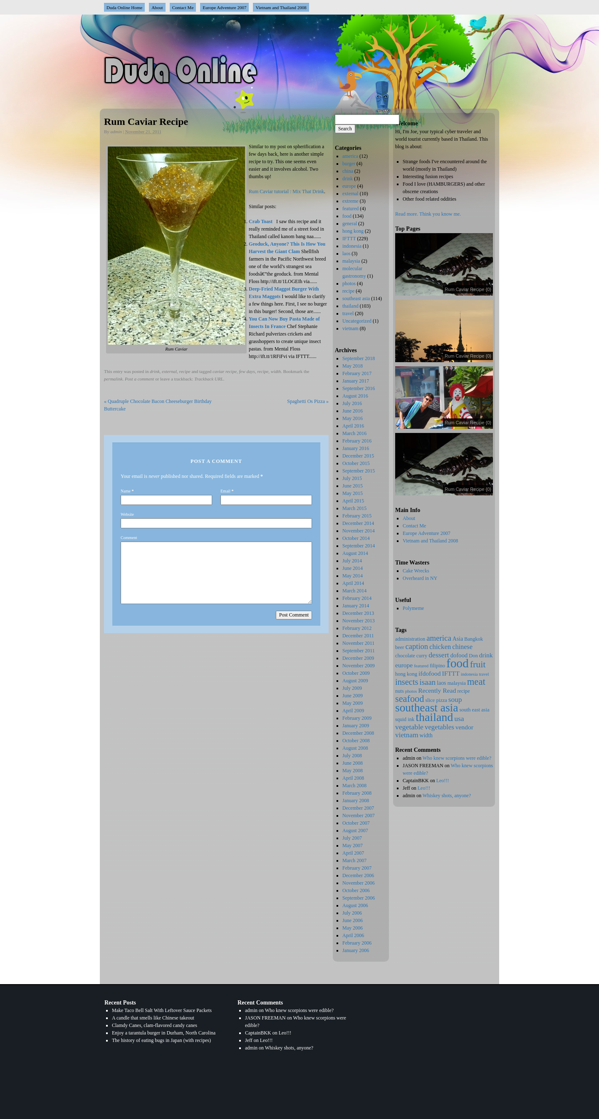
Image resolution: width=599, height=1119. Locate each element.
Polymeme (413, 608)
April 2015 (353, 501)
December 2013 (358, 613)
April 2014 (353, 583)
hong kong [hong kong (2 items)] (406, 674)
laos (346, 253)
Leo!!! (442, 780)
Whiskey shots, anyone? (447, 795)
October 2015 (356, 463)
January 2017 (355, 381)
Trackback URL (208, 378)
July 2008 (352, 755)
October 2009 (356, 673)
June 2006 (352, 920)
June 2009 (352, 696)
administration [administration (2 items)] (410, 639)
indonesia (351, 246)
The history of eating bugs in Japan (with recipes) (161, 1040)
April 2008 (353, 778)
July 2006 (352, 913)
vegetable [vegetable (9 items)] (409, 727)
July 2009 (352, 688)
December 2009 (358, 658)
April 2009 (353, 711)
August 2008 (355, 748)
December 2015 (358, 456)
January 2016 (355, 448)
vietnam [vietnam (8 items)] (406, 735)
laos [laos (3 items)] (441, 683)
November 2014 (358, 531)
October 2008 (356, 741)
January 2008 (355, 800)
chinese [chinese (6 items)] (462, 647)
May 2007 (352, 845)
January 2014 (355, 606)
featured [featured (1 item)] (421, 666)
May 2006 (352, 928)
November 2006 (358, 883)
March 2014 (354, 591)
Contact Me (183, 7)
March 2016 (354, 433)
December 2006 (358, 875)
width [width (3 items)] (426, 735)
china (347, 171)
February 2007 (356, 868)
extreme (350, 201)
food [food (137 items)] (457, 663)
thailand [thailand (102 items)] (434, 717)
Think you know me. (440, 214)
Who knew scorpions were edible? (457, 758)
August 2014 (355, 553)
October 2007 (356, 823)
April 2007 (353, 853)
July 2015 (352, 478)
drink (154, 371)
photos (349, 283)
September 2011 (358, 651)
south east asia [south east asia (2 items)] (474, 710)
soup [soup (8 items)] (455, 700)
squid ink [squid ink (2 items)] (404, 719)
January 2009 (355, 726)
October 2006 (356, 890)
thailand (350, 306)
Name (126, 491)
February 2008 (356, 793)
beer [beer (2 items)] (399, 647)
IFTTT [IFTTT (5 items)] (451, 673)
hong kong (353, 231)
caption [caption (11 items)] (416, 646)
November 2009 (358, 666)
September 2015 (358, 471)
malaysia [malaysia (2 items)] (456, 683)
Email (225, 491)
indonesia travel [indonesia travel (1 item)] (475, 674)
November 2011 (358, 643)
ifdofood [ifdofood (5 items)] (429, 673)
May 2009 (352, 703)
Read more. (406, 214)
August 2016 (355, 396)
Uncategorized (356, 321)
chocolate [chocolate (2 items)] (405, 656)
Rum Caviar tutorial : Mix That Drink (286, 191)
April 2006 (353, 935)
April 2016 (353, 426)
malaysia (351, 261)
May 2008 (352, 770)
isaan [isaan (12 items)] (428, 682)
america (350, 156)
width (276, 371)
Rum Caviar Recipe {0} (468, 289)
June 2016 (352, 411)
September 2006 (358, 898)
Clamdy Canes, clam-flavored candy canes (154, 1025)
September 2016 (358, 388)
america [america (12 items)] (438, 638)
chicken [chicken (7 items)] (440, 647)
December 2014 (358, 523)
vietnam (350, 328)
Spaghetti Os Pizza (308, 401)
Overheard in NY (420, 578)
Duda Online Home (124, 7)
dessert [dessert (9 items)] (438, 655)
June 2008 (352, 763)
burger (348, 164)
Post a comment (139, 378)
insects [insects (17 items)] (406, 681)
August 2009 (355, 681)
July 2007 (352, 838)
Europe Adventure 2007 (224, 7)
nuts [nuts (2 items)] (399, 691)
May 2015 (352, 493)
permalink (113, 378)
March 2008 (354, 785)
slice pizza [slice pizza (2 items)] (436, 700)
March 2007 (354, 860)
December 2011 (358, 636)
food (346, 216)
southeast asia (356, 298)
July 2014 (352, 561)
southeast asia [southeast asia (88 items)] (426, 707)
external (169, 371)
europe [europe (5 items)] (404, 665)
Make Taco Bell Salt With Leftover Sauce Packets (162, 1010)
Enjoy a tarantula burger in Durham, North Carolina (163, 1033)
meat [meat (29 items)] (476, 681)
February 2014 (356, 598)
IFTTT (349, 238)
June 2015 (352, 486)
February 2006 (356, 943)
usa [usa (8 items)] (459, 719)
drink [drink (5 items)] (486, 655)
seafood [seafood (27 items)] (409, 699)
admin (116, 131)
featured (350, 208)
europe (349, 186)
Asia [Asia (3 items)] (458, 639)
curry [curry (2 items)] (421, 656)
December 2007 (358, 808)
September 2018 (358, 358)
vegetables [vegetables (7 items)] (439, 727)
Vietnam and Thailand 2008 (280, 7)
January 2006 (355, 950)
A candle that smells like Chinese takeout (153, 1018)
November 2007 (358, 815)
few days (247, 371)
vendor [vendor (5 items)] (464, 727)
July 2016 (352, 403)
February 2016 (356, 441)
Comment (129, 537)
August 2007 (355, 830)
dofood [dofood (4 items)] (459, 655)
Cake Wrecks (416, 571)
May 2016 (352, 418)
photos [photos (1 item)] (411, 691)
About (157, 7)
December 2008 (358, 733)
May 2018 (352, 366)
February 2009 (356, 718)
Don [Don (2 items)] (473, 656)
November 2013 (358, 621)
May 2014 (352, 576)
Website (127, 514)
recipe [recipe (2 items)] (463, 691)
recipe (185, 371)
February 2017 (356, 373)
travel (348, 313)
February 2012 (356, 628)
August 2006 (355, 905)
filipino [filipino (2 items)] (437, 666)
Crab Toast (260, 221)
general (349, 223)
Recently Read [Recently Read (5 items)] (437, 690)
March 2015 (354, 508)
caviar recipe (225, 371)
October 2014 (356, 538)
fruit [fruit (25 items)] (478, 664)
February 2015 (356, 516)
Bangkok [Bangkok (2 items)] (473, 639)
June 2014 (352, 568)
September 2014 (358, 546)
